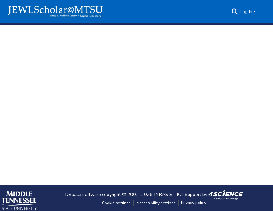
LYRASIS (163, 194)
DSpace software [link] (83, 194)
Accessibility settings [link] (156, 203)
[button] (55, 12)
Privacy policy (193, 202)
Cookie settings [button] (116, 203)
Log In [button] (246, 11)
